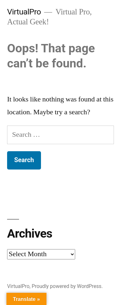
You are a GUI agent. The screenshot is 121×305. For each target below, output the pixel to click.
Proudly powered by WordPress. (67, 286)
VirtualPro (24, 11)
